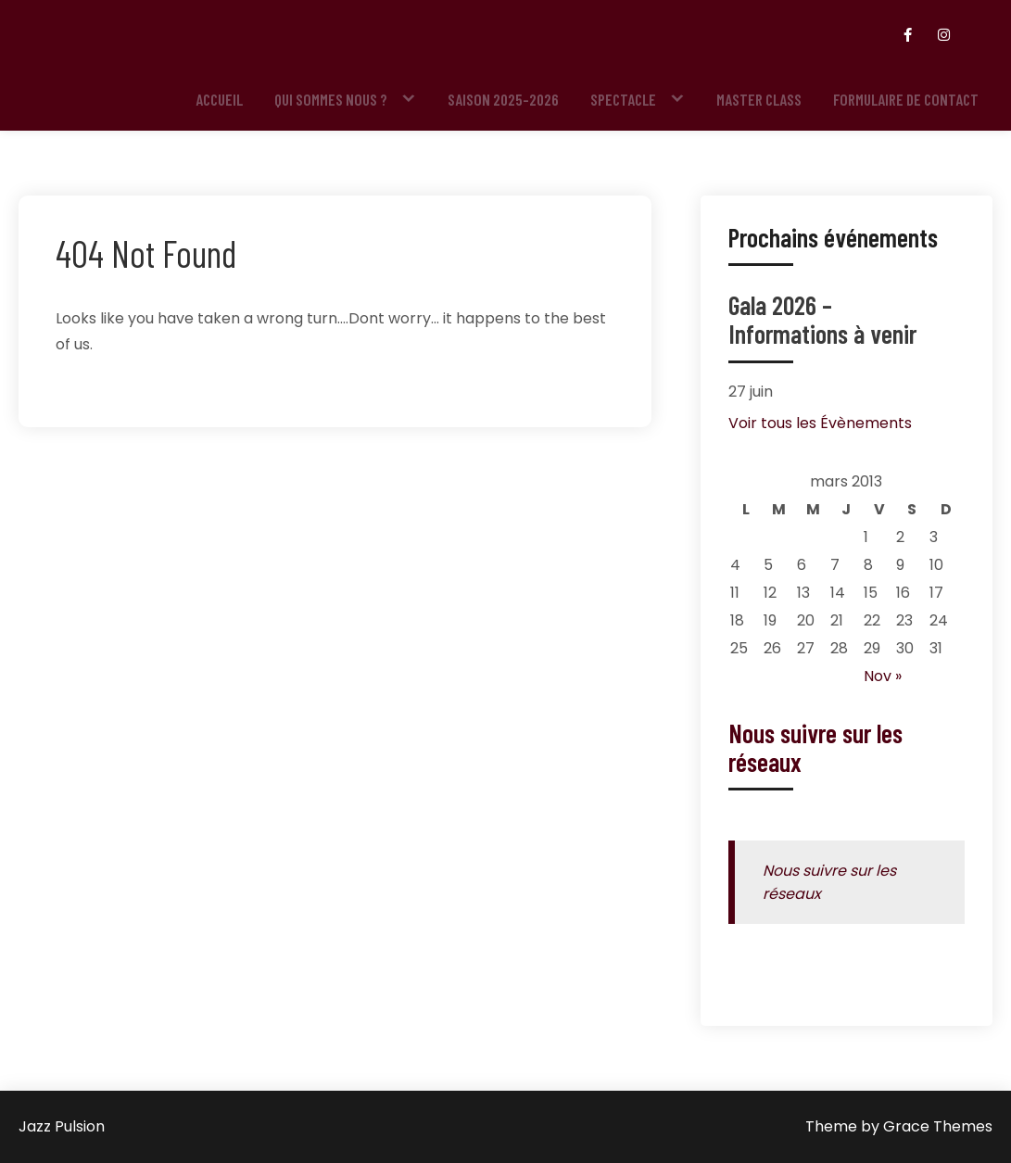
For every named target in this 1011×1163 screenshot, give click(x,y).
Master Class (759, 99)
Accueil (219, 99)
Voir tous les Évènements (820, 423)
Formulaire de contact (906, 99)
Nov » (883, 676)
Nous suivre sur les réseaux (815, 747)
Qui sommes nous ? (330, 99)
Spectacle (623, 99)
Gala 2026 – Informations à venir (822, 319)
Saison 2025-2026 (503, 99)
